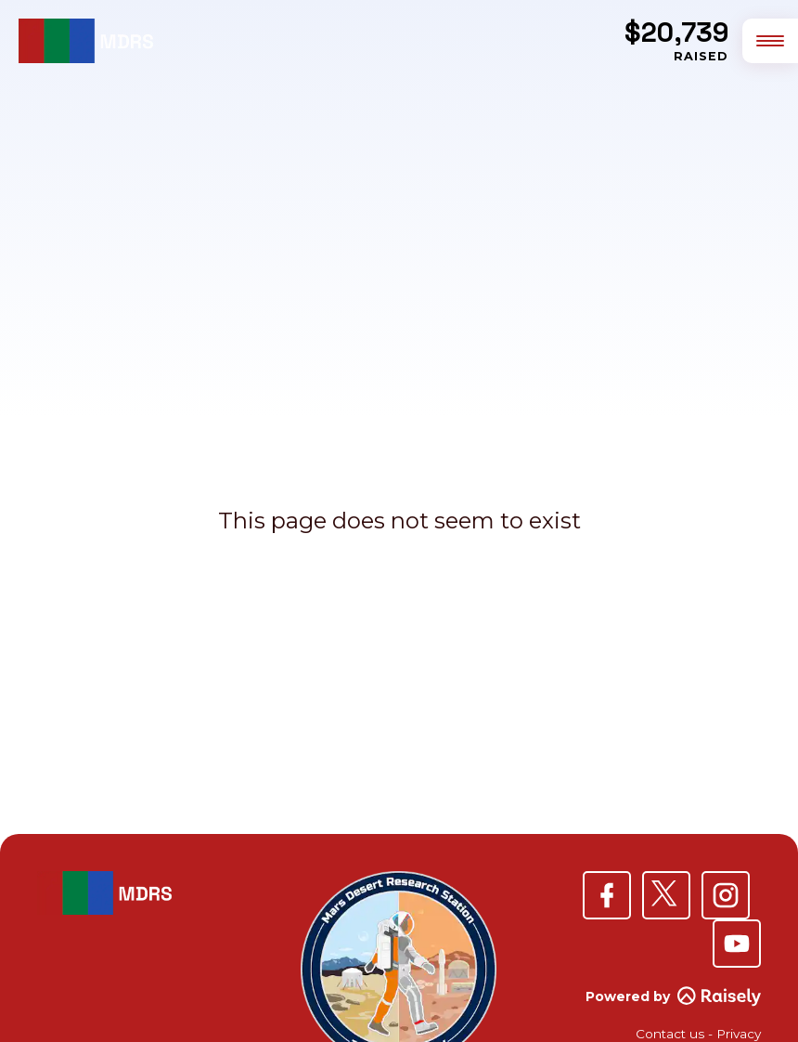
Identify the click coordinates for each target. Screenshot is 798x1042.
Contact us (670, 1033)
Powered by (673, 996)
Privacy (738, 1033)
